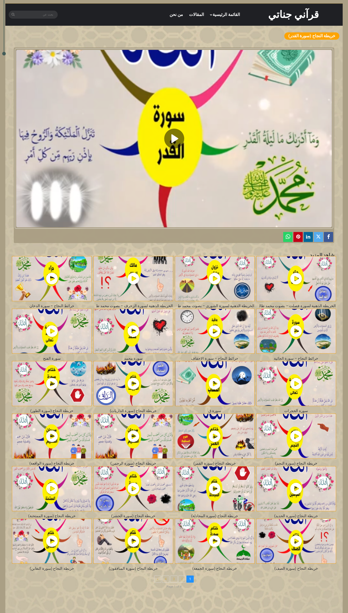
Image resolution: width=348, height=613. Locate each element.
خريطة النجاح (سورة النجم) (296, 463)
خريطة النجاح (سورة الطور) (51, 411)
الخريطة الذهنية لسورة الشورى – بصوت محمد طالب (213, 306)
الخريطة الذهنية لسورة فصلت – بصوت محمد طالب (295, 306)
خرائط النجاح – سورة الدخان (52, 306)
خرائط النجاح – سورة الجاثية (296, 358)
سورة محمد (133, 358)
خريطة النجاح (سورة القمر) (215, 463)
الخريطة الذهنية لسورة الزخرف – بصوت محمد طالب (131, 306)
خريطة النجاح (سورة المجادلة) (214, 516)
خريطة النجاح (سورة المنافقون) (133, 568)
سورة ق (214, 411)
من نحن (176, 14)
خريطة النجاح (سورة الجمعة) (214, 568)
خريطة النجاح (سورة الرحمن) (133, 463)
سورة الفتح (52, 358)
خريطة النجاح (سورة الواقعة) (51, 463)
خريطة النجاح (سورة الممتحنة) (52, 516)
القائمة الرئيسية (226, 14)
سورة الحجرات (296, 411)
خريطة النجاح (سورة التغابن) (52, 568)
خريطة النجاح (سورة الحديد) (296, 516)
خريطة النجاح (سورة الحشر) (133, 516)
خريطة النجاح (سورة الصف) (296, 568)
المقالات (196, 14)
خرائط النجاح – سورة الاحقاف (214, 358)
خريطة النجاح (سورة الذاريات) (133, 411)
